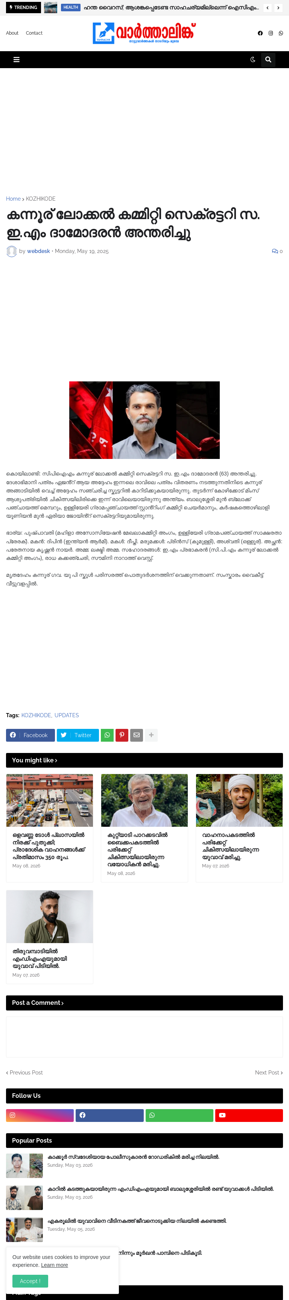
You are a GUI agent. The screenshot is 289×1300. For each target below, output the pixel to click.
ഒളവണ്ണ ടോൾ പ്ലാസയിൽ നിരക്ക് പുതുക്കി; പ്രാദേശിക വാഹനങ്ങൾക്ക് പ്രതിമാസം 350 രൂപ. (48, 846)
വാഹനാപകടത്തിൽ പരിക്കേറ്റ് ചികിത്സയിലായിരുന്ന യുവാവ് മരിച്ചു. (230, 846)
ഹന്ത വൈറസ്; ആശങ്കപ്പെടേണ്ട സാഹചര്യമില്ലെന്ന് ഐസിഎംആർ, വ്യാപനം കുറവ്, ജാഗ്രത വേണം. (171, 7)
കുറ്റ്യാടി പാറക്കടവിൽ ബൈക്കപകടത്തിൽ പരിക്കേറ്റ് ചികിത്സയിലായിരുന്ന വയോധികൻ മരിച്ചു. (137, 850)
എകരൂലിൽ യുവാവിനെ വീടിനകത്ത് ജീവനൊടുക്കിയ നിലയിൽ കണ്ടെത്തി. (137, 1221)
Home (13, 198)
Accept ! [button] (30, 1281)
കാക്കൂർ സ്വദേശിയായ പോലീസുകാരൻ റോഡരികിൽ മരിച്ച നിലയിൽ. (133, 1157)
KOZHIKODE (41, 198)
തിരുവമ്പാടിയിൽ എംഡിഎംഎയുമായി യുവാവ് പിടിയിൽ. (39, 958)
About (12, 33)
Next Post (267, 1073)
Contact (34, 33)
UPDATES (67, 715)
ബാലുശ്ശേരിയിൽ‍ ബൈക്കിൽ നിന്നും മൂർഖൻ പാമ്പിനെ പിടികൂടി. (124, 1253)
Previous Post (26, 1073)
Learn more (54, 1265)
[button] (267, 7)
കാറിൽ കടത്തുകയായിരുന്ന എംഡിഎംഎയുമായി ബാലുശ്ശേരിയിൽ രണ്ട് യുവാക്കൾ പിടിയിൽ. (160, 1189)
